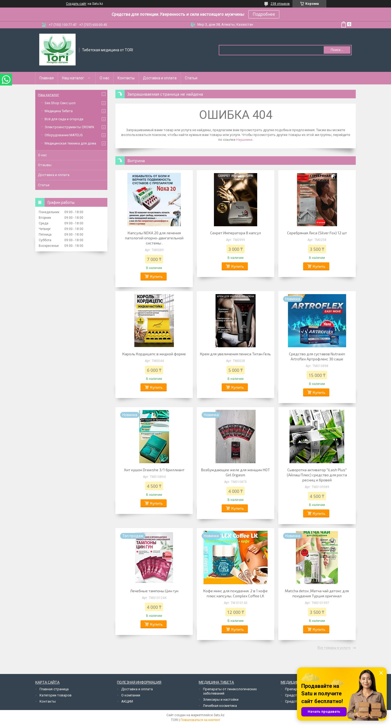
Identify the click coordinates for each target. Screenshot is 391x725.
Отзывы (45, 165)
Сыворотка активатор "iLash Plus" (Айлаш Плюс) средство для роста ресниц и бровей (317, 474)
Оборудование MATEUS (64, 135)
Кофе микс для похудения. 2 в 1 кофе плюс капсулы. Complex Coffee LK (235, 593)
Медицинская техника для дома (70, 143)
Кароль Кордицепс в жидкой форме (154, 354)
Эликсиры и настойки (220, 699)
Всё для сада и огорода (64, 119)
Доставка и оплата (160, 78)
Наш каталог (73, 78)
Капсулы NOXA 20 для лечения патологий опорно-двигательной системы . (154, 238)
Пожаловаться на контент (200, 720)
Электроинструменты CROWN (69, 127)
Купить (156, 276)
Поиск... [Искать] (337, 50)
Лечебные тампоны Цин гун (154, 590)
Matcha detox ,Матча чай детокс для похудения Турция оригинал (317, 593)
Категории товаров (56, 695)
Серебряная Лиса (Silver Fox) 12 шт (317, 233)
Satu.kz (219, 715)
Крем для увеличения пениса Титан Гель (235, 354)
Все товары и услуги (334, 648)
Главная (47, 78)
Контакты (126, 78)
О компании (130, 695)
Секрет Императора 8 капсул (235, 233)
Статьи (191, 78)
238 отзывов (280, 4)
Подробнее (264, 14)
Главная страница (54, 689)
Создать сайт (76, 4)
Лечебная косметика (220, 706)
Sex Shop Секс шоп (60, 103)
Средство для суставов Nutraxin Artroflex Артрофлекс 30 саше (317, 356)
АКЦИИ (127, 701)
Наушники (244, 140)
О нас (104, 78)
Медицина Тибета (59, 111)
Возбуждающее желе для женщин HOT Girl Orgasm (235, 472)
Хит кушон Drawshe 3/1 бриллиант (154, 469)
